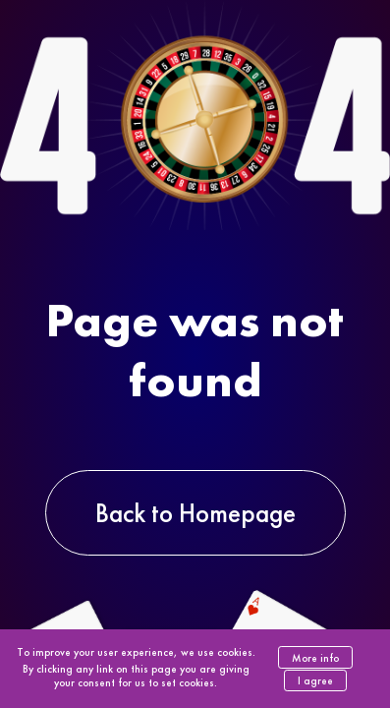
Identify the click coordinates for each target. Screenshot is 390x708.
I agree (315, 680)
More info (315, 658)
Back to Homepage (195, 513)
